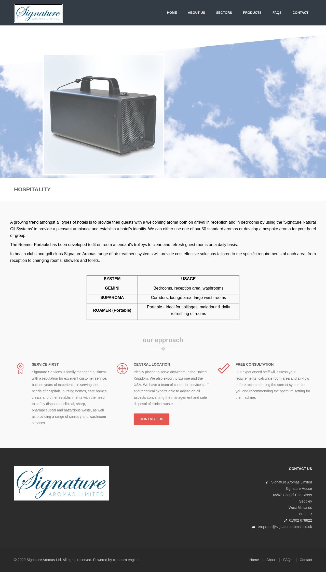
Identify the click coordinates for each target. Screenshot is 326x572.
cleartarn (120, 560)
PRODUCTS (252, 13)
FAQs (277, 13)
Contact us (152, 419)
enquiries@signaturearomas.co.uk (285, 527)
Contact (300, 13)
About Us (196, 13)
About (271, 560)
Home (172, 13)
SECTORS (224, 13)
